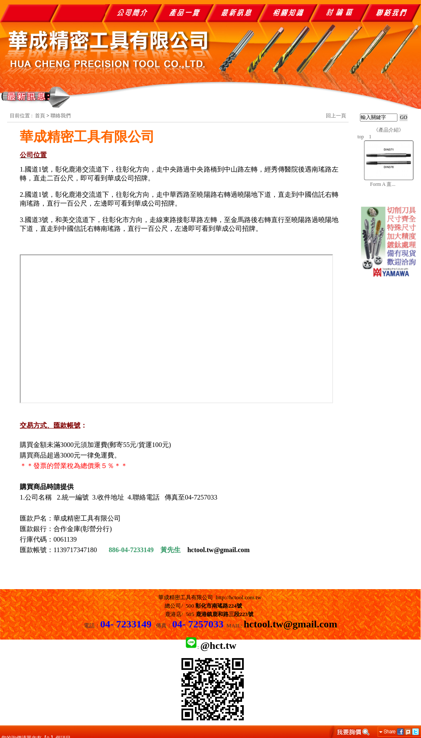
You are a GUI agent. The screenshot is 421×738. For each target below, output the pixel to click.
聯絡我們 (61, 116)
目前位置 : (22, 116)
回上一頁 (336, 116)
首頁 (40, 116)
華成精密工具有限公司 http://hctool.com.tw (209, 597)
